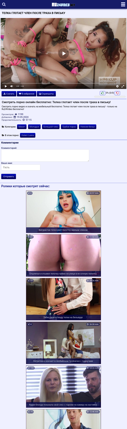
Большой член (51, 126)
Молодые (34, 126)
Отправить (8, 176)
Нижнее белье (87, 126)
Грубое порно (69, 126)
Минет (22, 126)
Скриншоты (46, 94)
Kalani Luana (28, 135)
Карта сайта (7, 423)
